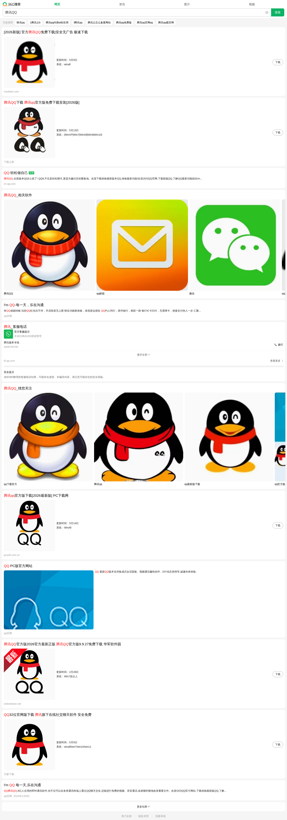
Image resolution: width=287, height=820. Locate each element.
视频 (252, 4)
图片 (187, 4)
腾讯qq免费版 (124, 22)
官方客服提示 (22, 331)
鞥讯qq (21, 22)
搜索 (278, 12)
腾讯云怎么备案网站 (99, 22)
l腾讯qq (78, 22)
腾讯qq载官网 (166, 22)
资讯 (122, 4)
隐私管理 (143, 816)
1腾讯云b (35, 22)
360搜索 (12, 4)
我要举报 (160, 816)
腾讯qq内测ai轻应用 (57, 22)
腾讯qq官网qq (145, 22)
